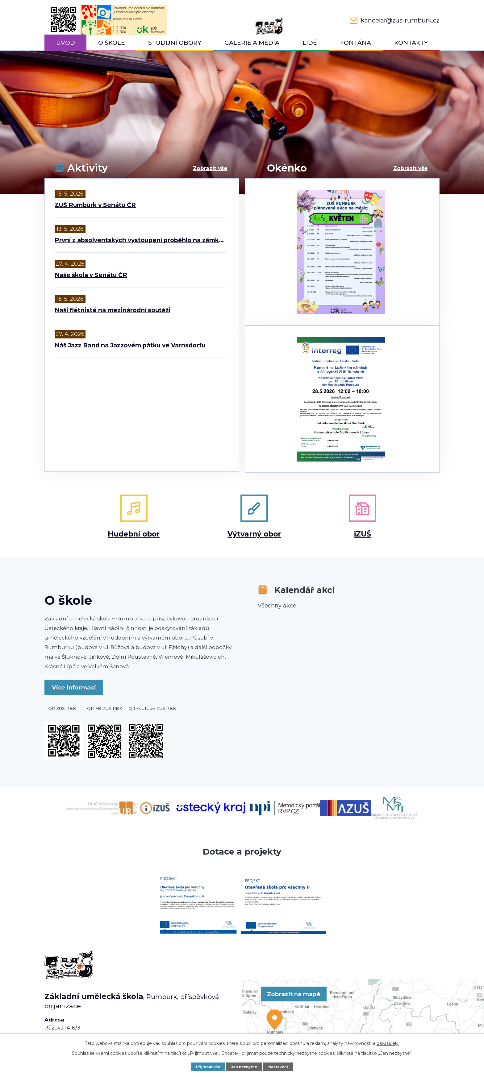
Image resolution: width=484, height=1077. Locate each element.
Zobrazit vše (210, 168)
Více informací (82, 684)
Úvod (65, 42)
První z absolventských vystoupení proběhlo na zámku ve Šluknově (140, 240)
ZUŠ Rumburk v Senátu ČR (95, 205)
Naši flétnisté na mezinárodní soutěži (112, 310)
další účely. (388, 1043)
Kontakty (411, 42)
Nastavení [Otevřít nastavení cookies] (282, 1066)
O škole (111, 42)
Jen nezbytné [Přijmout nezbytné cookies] (245, 1066)
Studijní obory (174, 42)
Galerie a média (251, 42)
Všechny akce (277, 602)
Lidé (309, 42)
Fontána (355, 42)
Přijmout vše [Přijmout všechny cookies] (205, 1066)
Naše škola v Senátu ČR (91, 275)
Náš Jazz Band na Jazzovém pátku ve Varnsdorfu (130, 345)
